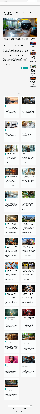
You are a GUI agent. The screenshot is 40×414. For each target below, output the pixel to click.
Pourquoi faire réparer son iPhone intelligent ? (33, 57)
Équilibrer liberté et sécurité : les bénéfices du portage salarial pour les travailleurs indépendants (28, 177)
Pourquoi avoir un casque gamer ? (33, 46)
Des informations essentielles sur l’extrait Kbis (32, 82)
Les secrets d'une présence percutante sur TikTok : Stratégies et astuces (11, 365)
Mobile (14, 408)
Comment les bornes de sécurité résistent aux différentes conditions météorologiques (28, 271)
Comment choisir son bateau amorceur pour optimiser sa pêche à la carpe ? (12, 106)
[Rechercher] (31, 1)
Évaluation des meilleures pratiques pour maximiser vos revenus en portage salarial (11, 200)
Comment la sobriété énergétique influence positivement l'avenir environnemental (11, 224)
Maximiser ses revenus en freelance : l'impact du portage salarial (28, 154)
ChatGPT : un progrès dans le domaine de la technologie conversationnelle (11, 294)
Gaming (25, 408)
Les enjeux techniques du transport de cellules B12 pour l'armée (28, 247)
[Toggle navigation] (4, 4)
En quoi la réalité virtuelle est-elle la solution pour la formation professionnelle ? (29, 365)
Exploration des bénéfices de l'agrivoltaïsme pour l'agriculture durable (28, 224)
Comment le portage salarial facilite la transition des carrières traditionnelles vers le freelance (12, 177)
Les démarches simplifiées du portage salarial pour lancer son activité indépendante (28, 130)
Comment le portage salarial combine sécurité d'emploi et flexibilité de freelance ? (10, 154)
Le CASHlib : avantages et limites (11, 341)
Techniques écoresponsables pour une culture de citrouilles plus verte (28, 200)
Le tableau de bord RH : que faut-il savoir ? (33, 69)
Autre (31, 408)
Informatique (20, 408)
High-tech (9, 408)
